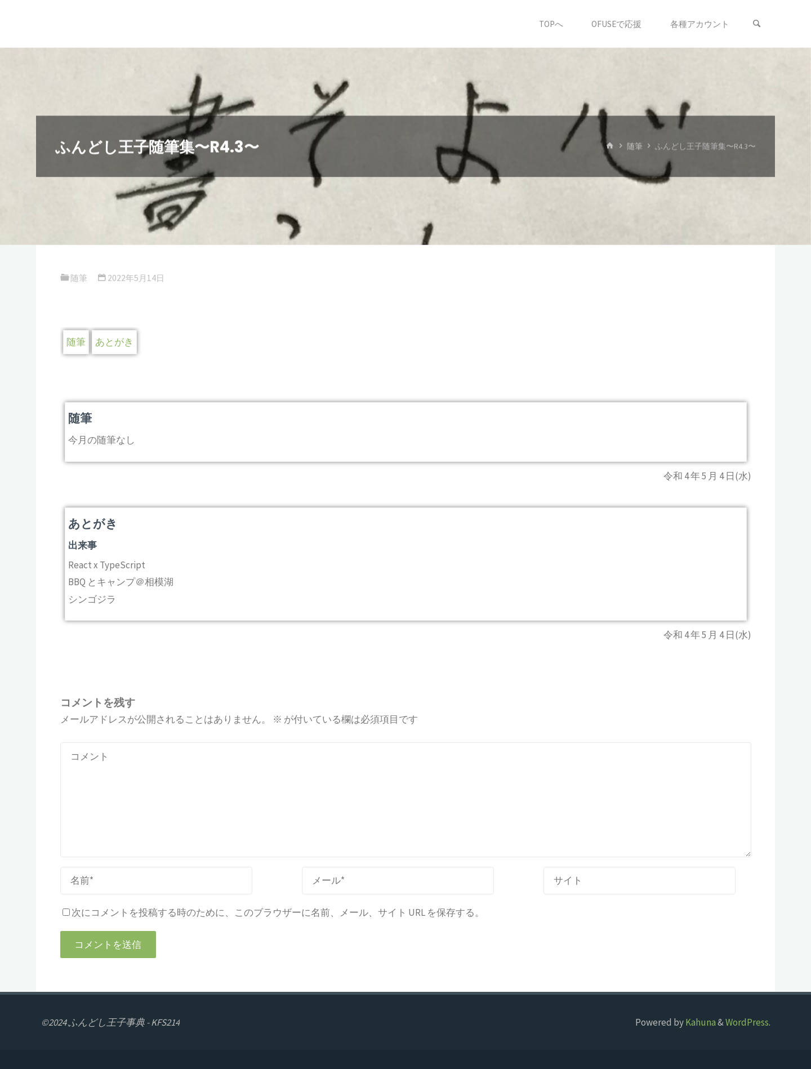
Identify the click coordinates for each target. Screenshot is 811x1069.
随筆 (635, 146)
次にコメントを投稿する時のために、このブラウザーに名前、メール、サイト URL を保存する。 (273, 912)
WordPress (747, 1022)
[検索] (757, 24)
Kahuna (700, 1022)
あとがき (114, 342)
